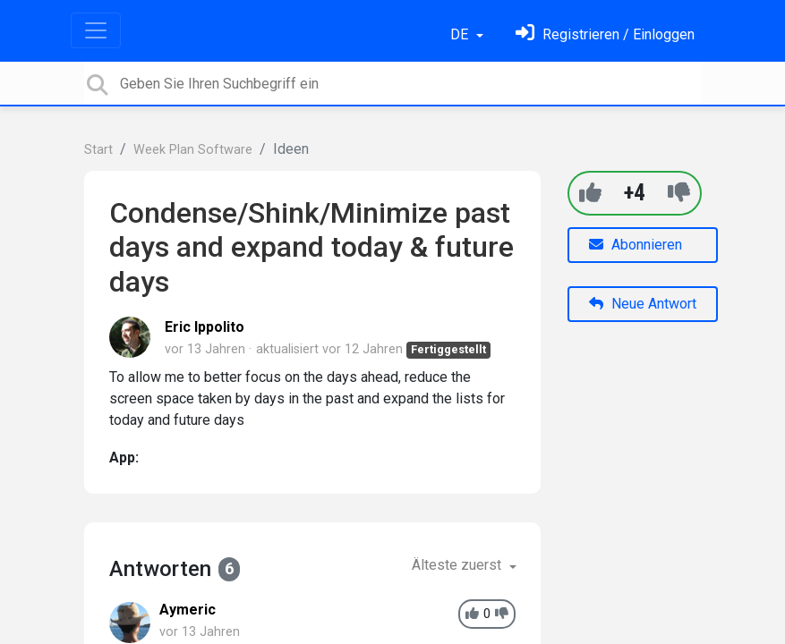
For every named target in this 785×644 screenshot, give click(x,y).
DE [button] (461, 34)
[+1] (590, 193)
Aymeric (187, 609)
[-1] (679, 193)
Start (98, 149)
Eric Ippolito (204, 326)
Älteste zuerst (458, 564)
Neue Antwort (642, 303)
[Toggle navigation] (96, 30)
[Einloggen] (605, 34)
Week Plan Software (192, 149)
